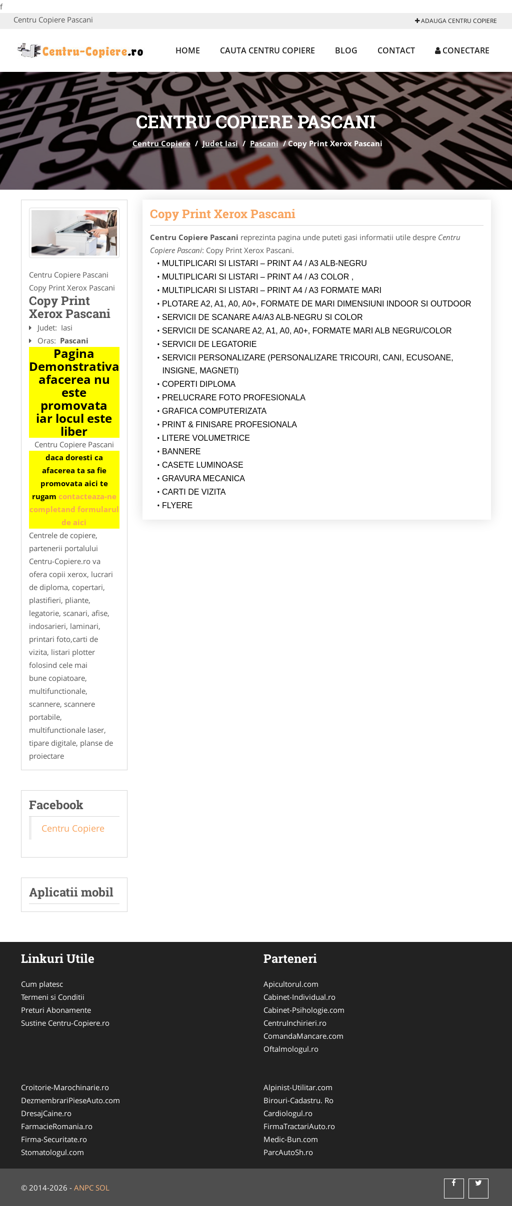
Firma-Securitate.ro (54, 1139)
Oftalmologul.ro (291, 1049)
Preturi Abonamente (56, 1010)
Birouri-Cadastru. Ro (299, 1100)
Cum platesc (42, 984)
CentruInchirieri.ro (295, 1023)
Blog (346, 50)
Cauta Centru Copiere (267, 50)
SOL (103, 1188)
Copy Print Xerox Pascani (223, 214)
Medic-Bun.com (291, 1139)
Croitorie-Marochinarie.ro (65, 1087)
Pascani (264, 143)
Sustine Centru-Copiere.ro (65, 1023)
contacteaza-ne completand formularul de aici (74, 509)
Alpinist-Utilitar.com (298, 1087)
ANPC (84, 1188)
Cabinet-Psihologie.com (304, 1010)
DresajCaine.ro (46, 1113)
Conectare (462, 50)
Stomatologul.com (52, 1152)
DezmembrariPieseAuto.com (70, 1100)
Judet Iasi (220, 143)
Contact (396, 50)
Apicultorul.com (291, 984)
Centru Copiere (161, 143)
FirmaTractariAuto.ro (299, 1126)
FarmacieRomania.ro (56, 1126)
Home (188, 50)
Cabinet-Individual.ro (300, 997)
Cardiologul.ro (288, 1113)
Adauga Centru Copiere (456, 20)
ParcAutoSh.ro (288, 1152)
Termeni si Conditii (52, 997)
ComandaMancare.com (304, 1036)
